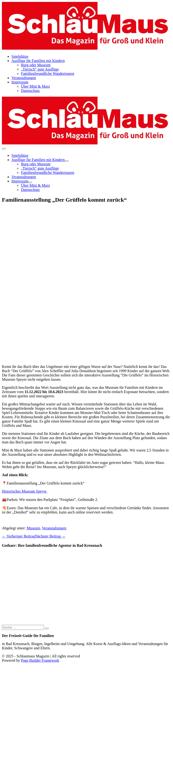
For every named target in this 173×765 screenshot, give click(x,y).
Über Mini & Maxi (35, 86)
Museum (33, 528)
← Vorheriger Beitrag (18, 536)
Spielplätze (19, 56)
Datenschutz (30, 91)
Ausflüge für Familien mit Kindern (38, 61)
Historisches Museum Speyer (25, 491)
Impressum (19, 82)
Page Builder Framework (40, 660)
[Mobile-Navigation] (4, 148)
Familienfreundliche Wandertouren (47, 73)
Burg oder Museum (35, 65)
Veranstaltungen (23, 78)
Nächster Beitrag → (50, 536)
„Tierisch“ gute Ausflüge (40, 69)
